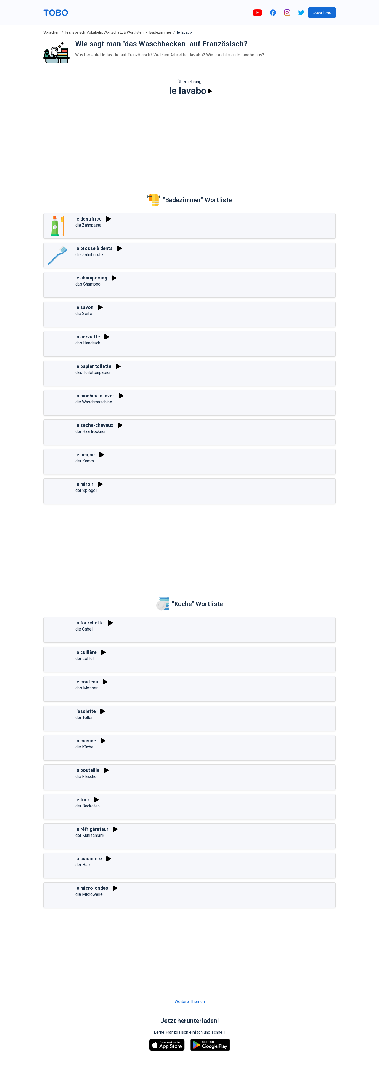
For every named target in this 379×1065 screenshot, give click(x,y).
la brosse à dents (94, 248)
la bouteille (87, 770)
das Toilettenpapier (93, 372)
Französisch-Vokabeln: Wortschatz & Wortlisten (104, 32)
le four (82, 799)
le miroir (84, 484)
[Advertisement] (189, 141)
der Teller (84, 717)
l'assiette (85, 711)
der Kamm (84, 460)
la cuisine (85, 740)
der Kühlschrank (89, 835)
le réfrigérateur (91, 829)
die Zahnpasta (88, 225)
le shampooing (91, 278)
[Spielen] (210, 91)
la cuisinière (88, 858)
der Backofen (87, 805)
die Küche (84, 746)
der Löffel (84, 658)
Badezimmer (160, 32)
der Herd (83, 864)
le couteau (86, 681)
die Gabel (84, 629)
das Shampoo (88, 284)
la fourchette (89, 623)
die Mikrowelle (89, 894)
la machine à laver (94, 395)
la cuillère (86, 652)
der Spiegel (86, 490)
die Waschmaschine (93, 401)
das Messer (86, 688)
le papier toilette (93, 366)
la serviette (87, 336)
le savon (84, 307)
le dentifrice (88, 219)
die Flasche (86, 776)
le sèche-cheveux (94, 425)
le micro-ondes (91, 888)
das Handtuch (87, 343)
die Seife (83, 313)
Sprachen (51, 32)
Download (322, 12)
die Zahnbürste (89, 254)
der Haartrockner (90, 431)
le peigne (85, 454)
